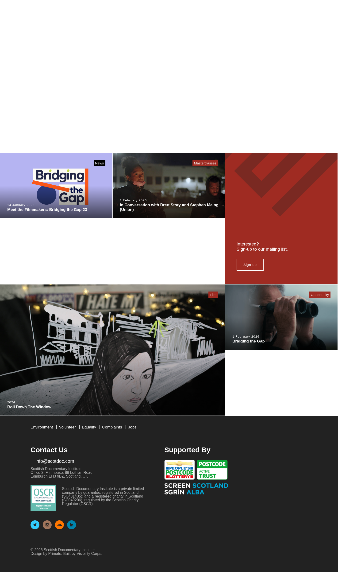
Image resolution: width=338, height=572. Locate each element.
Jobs (132, 427)
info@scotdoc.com (54, 461)
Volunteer (67, 427)
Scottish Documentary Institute (57, 16)
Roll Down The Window (29, 407)
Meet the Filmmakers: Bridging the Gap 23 (47, 209)
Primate (54, 554)
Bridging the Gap (248, 341)
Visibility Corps (89, 554)
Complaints (112, 427)
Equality (89, 427)
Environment (42, 427)
